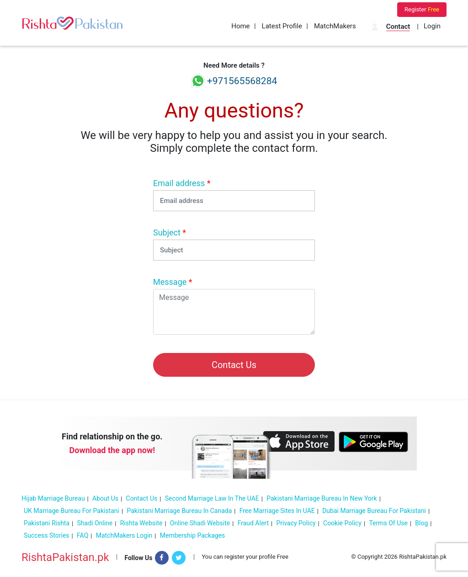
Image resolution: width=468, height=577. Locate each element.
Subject (169, 232)
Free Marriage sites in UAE (277, 510)
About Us (105, 498)
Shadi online (95, 523)
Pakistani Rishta (46, 523)
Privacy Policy (295, 523)
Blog (421, 523)
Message (172, 282)
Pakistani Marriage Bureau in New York (321, 498)
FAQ (82, 535)
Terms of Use (388, 523)
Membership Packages (192, 535)
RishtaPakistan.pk (65, 557)
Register (421, 9)
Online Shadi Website (200, 523)
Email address (181, 183)
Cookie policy (342, 523)
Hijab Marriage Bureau (53, 498)
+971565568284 (234, 81)
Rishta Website (141, 523)
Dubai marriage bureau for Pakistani (374, 510)
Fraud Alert (253, 523)
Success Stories (46, 535)
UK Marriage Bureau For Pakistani (71, 510)
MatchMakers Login (124, 535)
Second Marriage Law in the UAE (212, 498)
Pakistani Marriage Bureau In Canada (179, 510)
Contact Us (142, 498)
